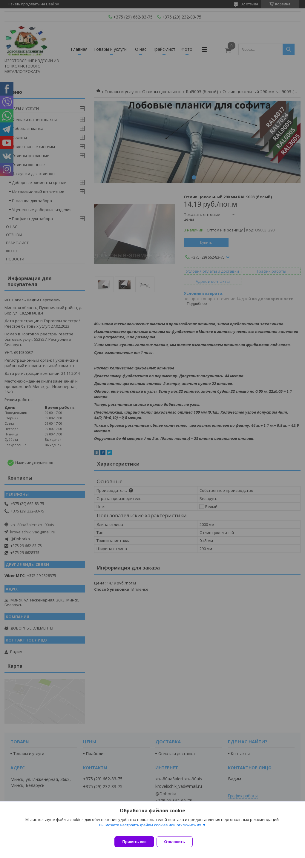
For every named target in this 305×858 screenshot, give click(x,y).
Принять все (134, 841)
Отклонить (178, 841)
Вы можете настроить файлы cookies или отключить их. (150, 828)
